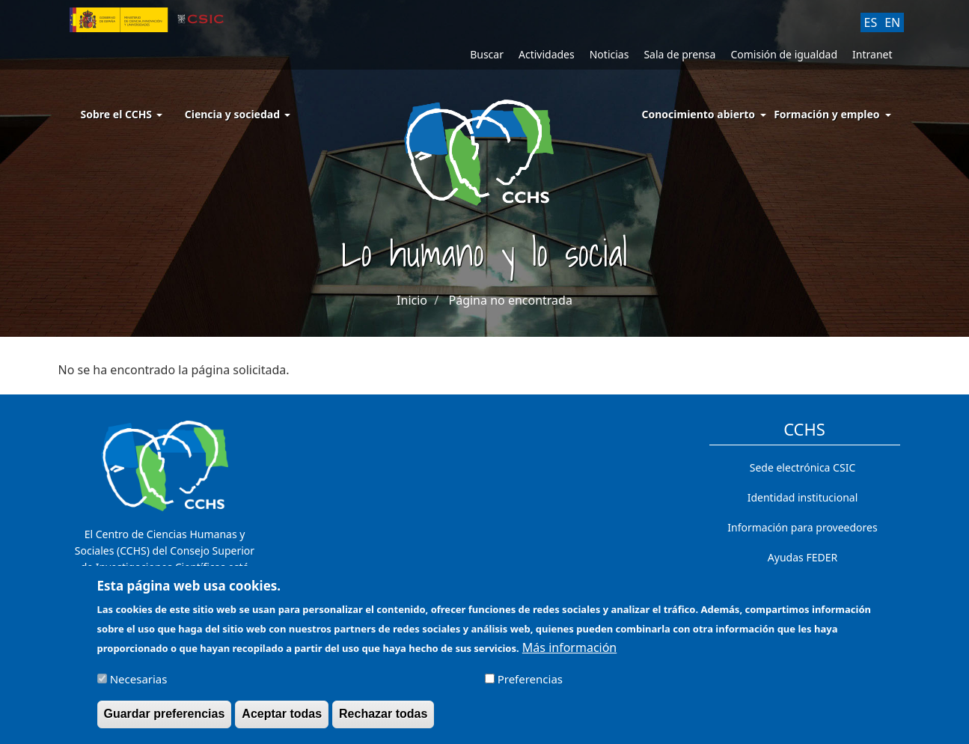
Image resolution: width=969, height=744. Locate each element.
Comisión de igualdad (783, 54)
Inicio (412, 300)
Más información (569, 654)
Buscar (487, 54)
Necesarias (139, 685)
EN (892, 22)
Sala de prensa (679, 54)
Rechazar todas (383, 720)
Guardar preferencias (164, 720)
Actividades (547, 54)
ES (871, 22)
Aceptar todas (282, 720)
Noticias (609, 54)
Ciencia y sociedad (237, 114)
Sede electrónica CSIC (802, 467)
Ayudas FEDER (802, 557)
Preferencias (530, 685)
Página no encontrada (510, 300)
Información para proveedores (802, 527)
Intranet (872, 54)
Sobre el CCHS (121, 114)
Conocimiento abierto (699, 114)
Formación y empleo (826, 114)
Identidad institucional (803, 497)
